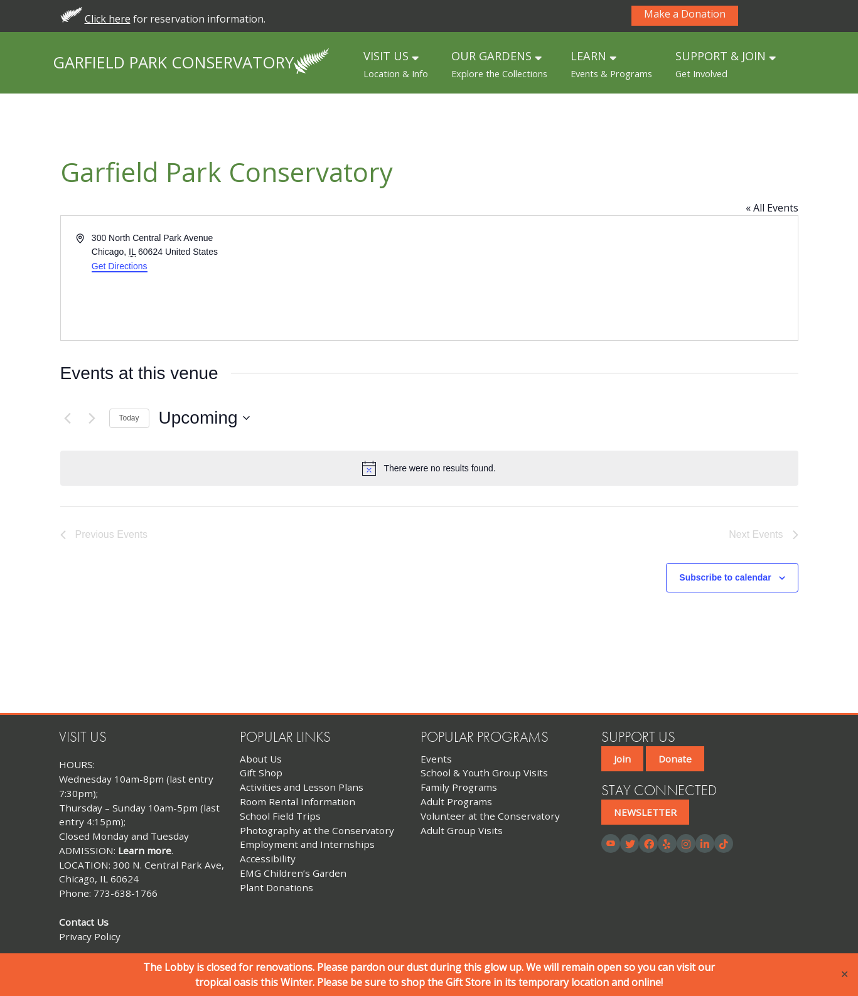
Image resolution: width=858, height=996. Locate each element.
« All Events (772, 208)
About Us (261, 758)
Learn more (144, 850)
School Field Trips (280, 816)
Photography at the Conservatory (317, 830)
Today (129, 418)
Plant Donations (276, 887)
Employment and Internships (307, 844)
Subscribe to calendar (725, 577)
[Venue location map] (612, 278)
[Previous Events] (67, 418)
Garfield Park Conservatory (173, 62)
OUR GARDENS (499, 64)
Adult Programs (456, 801)
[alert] (429, 468)
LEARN (611, 64)
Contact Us (84, 922)
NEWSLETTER (645, 812)
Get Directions (119, 266)
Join (622, 758)
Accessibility (268, 858)
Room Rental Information (297, 801)
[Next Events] (92, 418)
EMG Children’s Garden (293, 873)
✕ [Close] (844, 974)
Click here (108, 19)
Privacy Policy (90, 936)
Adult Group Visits (462, 830)
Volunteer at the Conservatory (490, 816)
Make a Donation (685, 14)
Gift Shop (261, 772)
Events (436, 758)
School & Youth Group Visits (484, 772)
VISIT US (395, 64)
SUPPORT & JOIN (725, 64)
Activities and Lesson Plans (301, 787)
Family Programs (459, 787)
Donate (675, 758)
